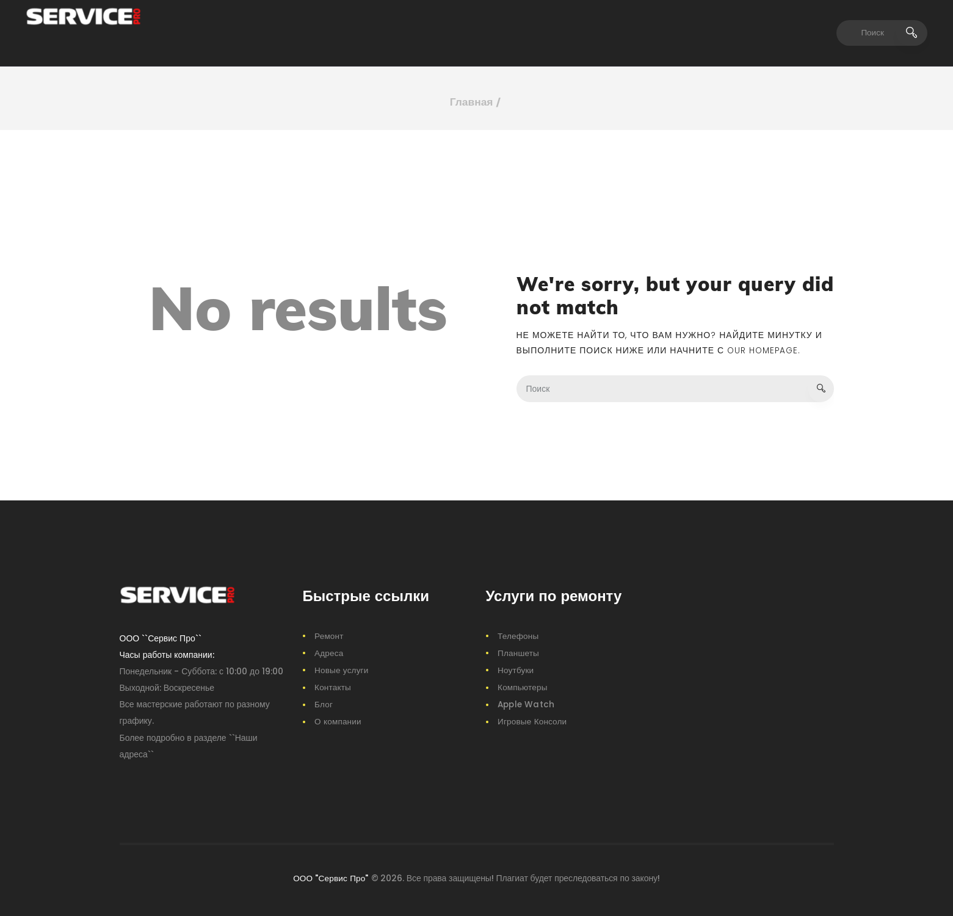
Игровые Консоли (532, 721)
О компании (337, 721)
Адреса (328, 652)
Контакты (332, 686)
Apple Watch (526, 704)
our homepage (764, 350)
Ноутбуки (516, 669)
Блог (323, 704)
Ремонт (328, 635)
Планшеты (518, 652)
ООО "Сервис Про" (331, 877)
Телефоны (518, 635)
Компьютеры (523, 686)
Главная (471, 102)
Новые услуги (341, 669)
